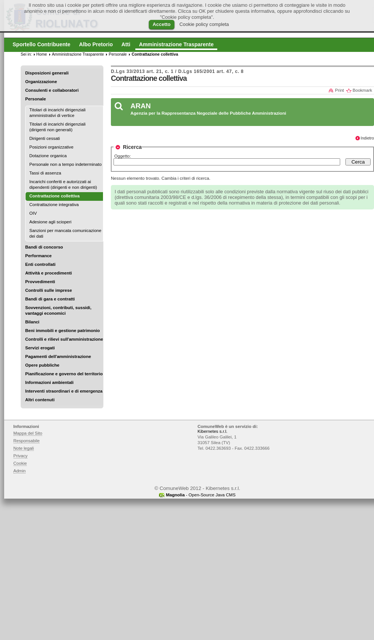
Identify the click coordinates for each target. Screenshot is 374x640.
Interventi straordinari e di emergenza (64, 391)
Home (41, 54)
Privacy (21, 455)
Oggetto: (122, 156)
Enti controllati (40, 264)
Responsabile (27, 440)
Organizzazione (41, 81)
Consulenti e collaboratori (52, 90)
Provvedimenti (40, 281)
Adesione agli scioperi (50, 222)
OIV (33, 213)
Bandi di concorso (44, 247)
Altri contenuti (40, 399)
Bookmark (362, 90)
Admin (20, 471)
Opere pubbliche (42, 365)
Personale (35, 99)
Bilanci (32, 322)
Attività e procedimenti (48, 273)
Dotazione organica (48, 155)
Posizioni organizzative (51, 147)
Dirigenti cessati (44, 138)
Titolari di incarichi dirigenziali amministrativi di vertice (57, 113)
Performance (38, 255)
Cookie (20, 463)
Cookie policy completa (204, 24)
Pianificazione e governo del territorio (64, 374)
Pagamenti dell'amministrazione (58, 356)
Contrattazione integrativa (54, 204)
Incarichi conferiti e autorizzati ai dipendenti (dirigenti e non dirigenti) (63, 184)
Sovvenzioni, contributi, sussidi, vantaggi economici (58, 310)
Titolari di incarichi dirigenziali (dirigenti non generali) (57, 127)
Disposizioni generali (46, 73)
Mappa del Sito (28, 433)
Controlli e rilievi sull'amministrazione (64, 339)
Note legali (24, 448)
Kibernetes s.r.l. (212, 431)
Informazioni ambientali (49, 382)
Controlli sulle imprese (48, 290)
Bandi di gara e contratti (50, 299)
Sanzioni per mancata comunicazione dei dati (65, 233)
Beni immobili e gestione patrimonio (62, 330)
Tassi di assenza (45, 173)
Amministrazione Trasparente (78, 54)
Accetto (162, 24)
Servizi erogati (40, 348)
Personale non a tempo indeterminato (65, 164)
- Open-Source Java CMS (200, 495)
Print (339, 90)
